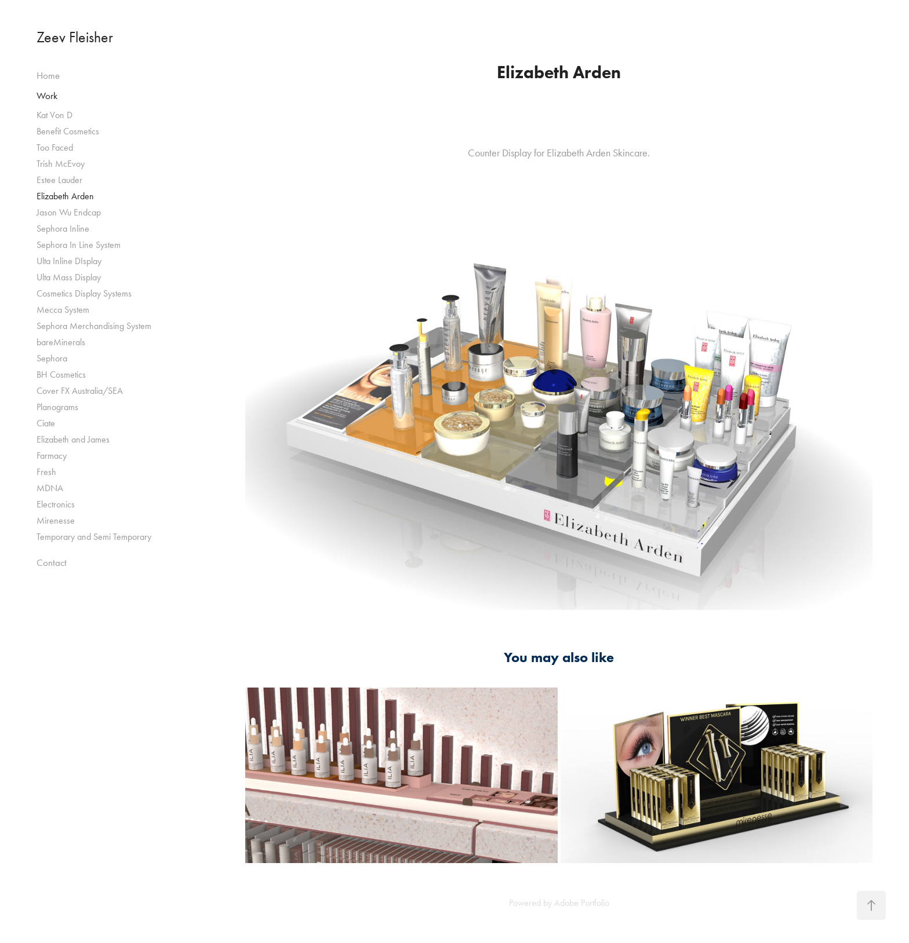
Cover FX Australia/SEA (80, 390)
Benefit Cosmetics (68, 131)
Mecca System (63, 309)
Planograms (57, 406)
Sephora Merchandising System (94, 325)
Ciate (46, 423)
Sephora (52, 358)
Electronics (56, 504)
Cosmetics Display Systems (84, 293)
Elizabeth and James (73, 439)
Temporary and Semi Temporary (94, 536)
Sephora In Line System (79, 244)
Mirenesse (56, 520)
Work (47, 95)
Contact (52, 562)
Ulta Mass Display (69, 277)
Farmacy (52, 455)
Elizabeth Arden (65, 196)
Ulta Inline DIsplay (69, 260)
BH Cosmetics (61, 374)
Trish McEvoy (61, 163)
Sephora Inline (63, 228)
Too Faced (55, 147)
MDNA (50, 488)
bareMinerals (61, 342)
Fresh (46, 471)
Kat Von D (54, 114)
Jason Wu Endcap (69, 212)
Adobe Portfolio (581, 902)
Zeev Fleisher (75, 37)
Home (48, 75)
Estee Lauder (59, 179)
